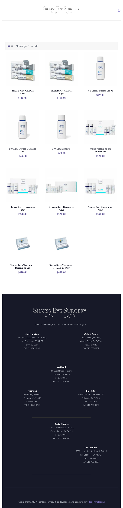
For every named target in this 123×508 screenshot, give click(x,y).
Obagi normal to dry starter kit (100, 150)
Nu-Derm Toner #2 (61, 148)
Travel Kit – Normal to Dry (23, 208)
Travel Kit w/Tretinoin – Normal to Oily (61, 266)
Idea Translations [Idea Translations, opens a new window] (96, 501)
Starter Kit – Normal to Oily (61, 208)
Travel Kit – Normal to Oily (100, 208)
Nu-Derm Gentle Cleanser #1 (22, 150)
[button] (119, 10)
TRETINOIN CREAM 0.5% (61, 92)
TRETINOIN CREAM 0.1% (23, 92)
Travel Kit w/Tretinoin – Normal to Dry (22, 266)
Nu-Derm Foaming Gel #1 (100, 90)
